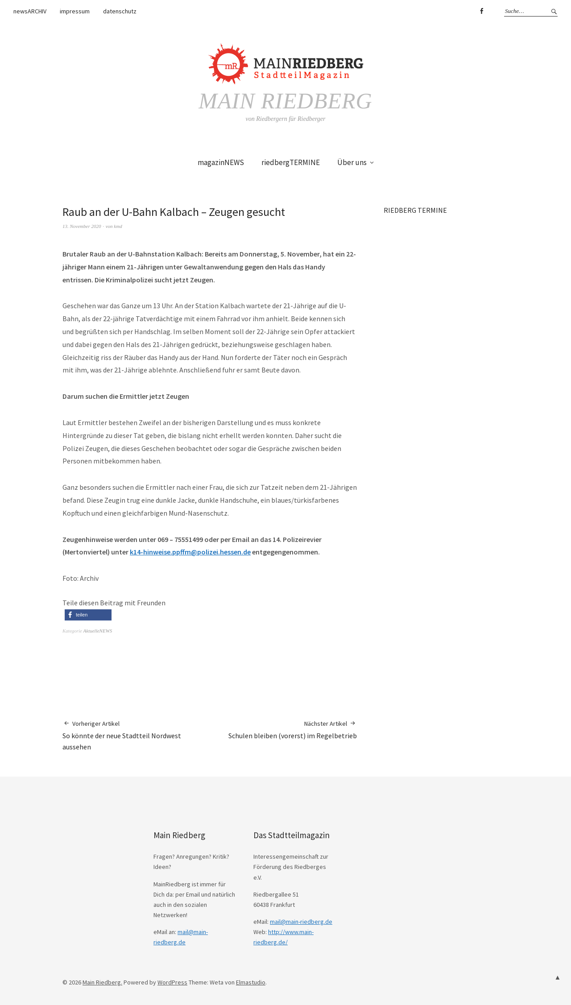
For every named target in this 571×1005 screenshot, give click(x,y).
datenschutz (120, 11)
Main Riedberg (285, 100)
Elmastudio (250, 982)
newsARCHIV (29, 11)
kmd (118, 226)
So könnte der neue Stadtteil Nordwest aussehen (136, 735)
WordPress (172, 982)
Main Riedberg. (102, 982)
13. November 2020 (81, 226)
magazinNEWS (221, 162)
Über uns (352, 162)
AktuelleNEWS (97, 630)
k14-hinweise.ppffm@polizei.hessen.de (190, 551)
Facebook (481, 11)
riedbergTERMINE (290, 162)
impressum (75, 11)
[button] (88, 614)
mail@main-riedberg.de (301, 922)
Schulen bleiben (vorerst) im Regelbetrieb (292, 729)
